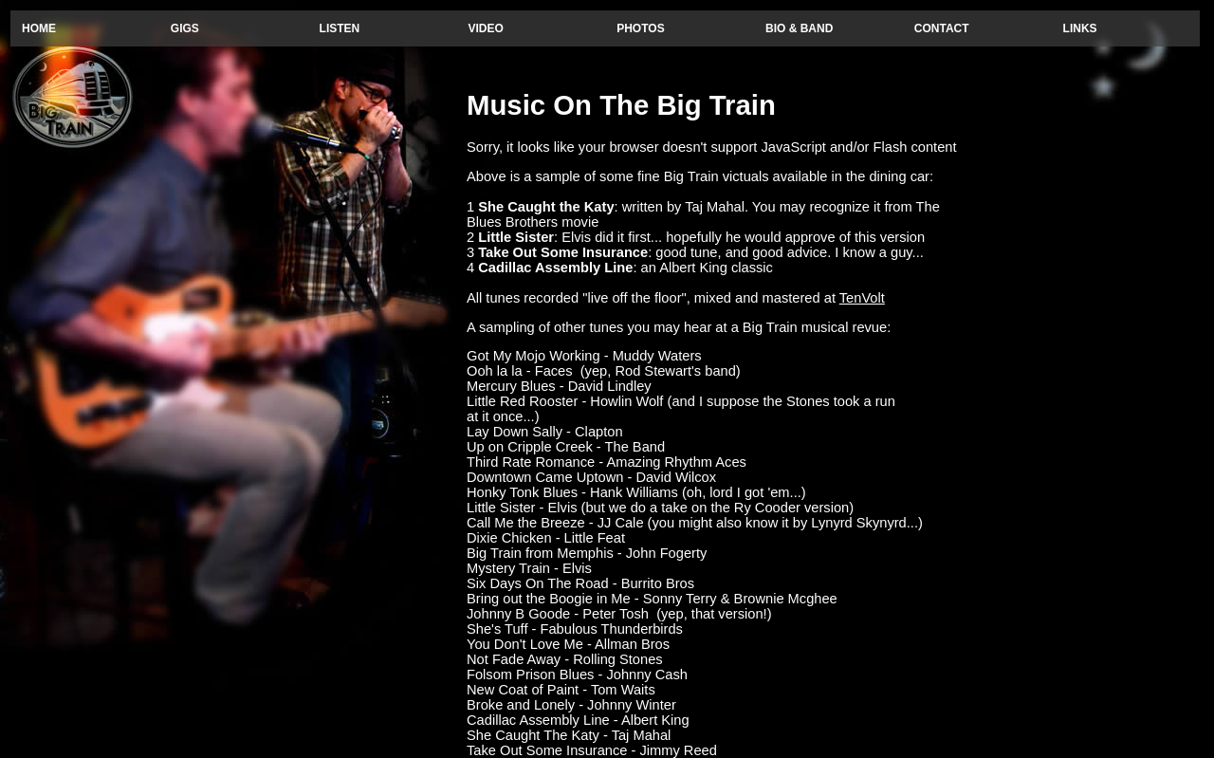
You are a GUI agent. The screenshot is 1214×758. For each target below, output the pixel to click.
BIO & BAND (799, 28)
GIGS (185, 28)
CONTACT (941, 28)
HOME (39, 28)
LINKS (1080, 28)
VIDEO (485, 28)
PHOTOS (640, 28)
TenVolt (862, 297)
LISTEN (340, 28)
